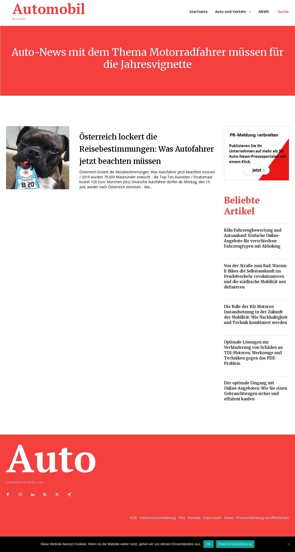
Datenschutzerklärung (235, 544)
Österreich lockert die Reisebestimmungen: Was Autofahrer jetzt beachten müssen (143, 154)
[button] (283, 11)
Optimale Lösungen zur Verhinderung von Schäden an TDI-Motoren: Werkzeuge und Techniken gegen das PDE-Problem (253, 353)
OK (208, 544)
